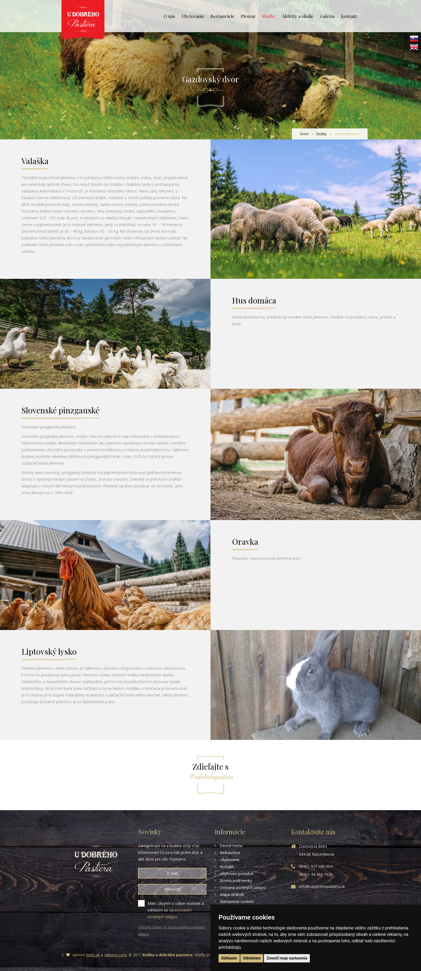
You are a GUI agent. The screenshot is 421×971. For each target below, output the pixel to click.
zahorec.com (115, 954)
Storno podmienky (236, 880)
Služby (268, 16)
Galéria (327, 16)
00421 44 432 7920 (315, 874)
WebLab (93, 954)
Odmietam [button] (251, 958)
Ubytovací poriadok (236, 873)
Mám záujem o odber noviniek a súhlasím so (172, 910)
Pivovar (248, 16)
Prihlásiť (172, 889)
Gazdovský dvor (347, 134)
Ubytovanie (193, 16)
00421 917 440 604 (315, 866)
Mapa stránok (232, 894)
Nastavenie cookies (237, 901)
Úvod (304, 134)
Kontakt (349, 16)
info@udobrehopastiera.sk (322, 886)
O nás (169, 16)
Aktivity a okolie (298, 16)
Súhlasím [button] (229, 958)
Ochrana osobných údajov (243, 887)
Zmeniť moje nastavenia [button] (287, 958)
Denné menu (231, 845)
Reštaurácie (222, 16)
